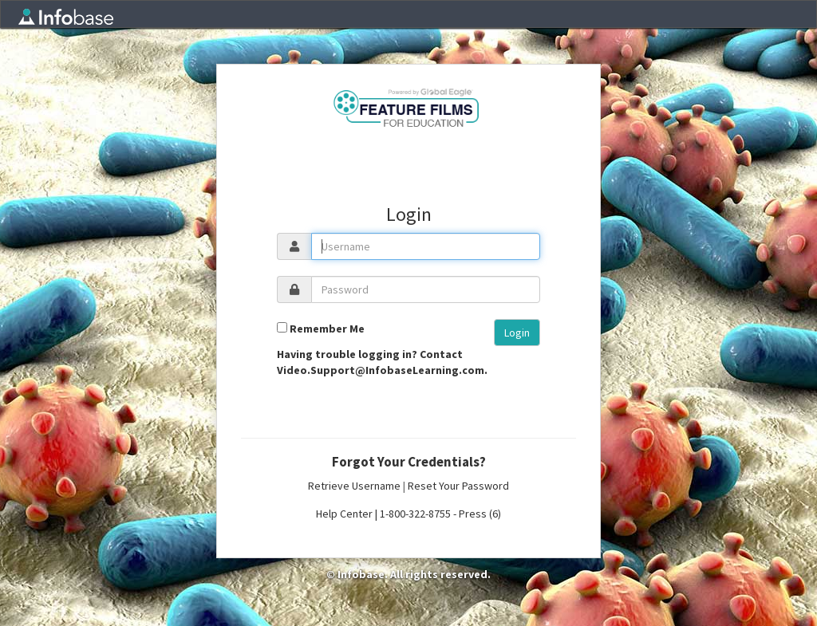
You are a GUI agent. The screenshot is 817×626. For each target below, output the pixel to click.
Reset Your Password (458, 485)
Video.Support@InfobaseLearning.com (380, 370)
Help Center (344, 513)
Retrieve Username (354, 485)
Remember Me (327, 328)
